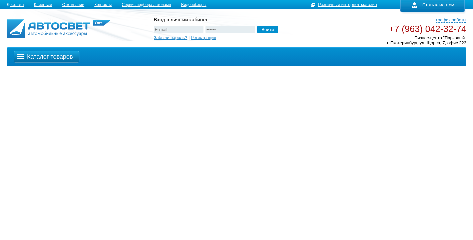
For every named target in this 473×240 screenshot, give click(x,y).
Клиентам (43, 4)
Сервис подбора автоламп (146, 4)
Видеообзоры (193, 4)
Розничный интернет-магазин (347, 4)
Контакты (103, 4)
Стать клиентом (433, 4)
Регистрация (203, 37)
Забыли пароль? (170, 37)
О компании (73, 4)
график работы (451, 19)
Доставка (15, 4)
